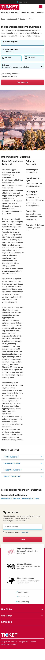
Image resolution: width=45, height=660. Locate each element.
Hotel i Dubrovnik (12, 463)
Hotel (17, 12)
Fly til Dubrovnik (11, 457)
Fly (12, 12)
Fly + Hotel (5, 12)
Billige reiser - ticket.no (27, 641)
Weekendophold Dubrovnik (10, 498)
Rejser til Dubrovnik (13, 470)
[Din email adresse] (22, 526)
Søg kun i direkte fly (9, 76)
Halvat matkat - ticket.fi (9, 644)
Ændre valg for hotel (9, 73)
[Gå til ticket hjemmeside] (9, 6)
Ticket (3, 19)
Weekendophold (12, 19)
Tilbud (23, 12)
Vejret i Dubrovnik (12, 476)
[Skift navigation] (40, 6)
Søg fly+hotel (22, 82)
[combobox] (24, 43)
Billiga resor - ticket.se (9, 641)
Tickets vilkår (24, 532)
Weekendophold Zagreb (30, 498)
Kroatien (22, 19)
